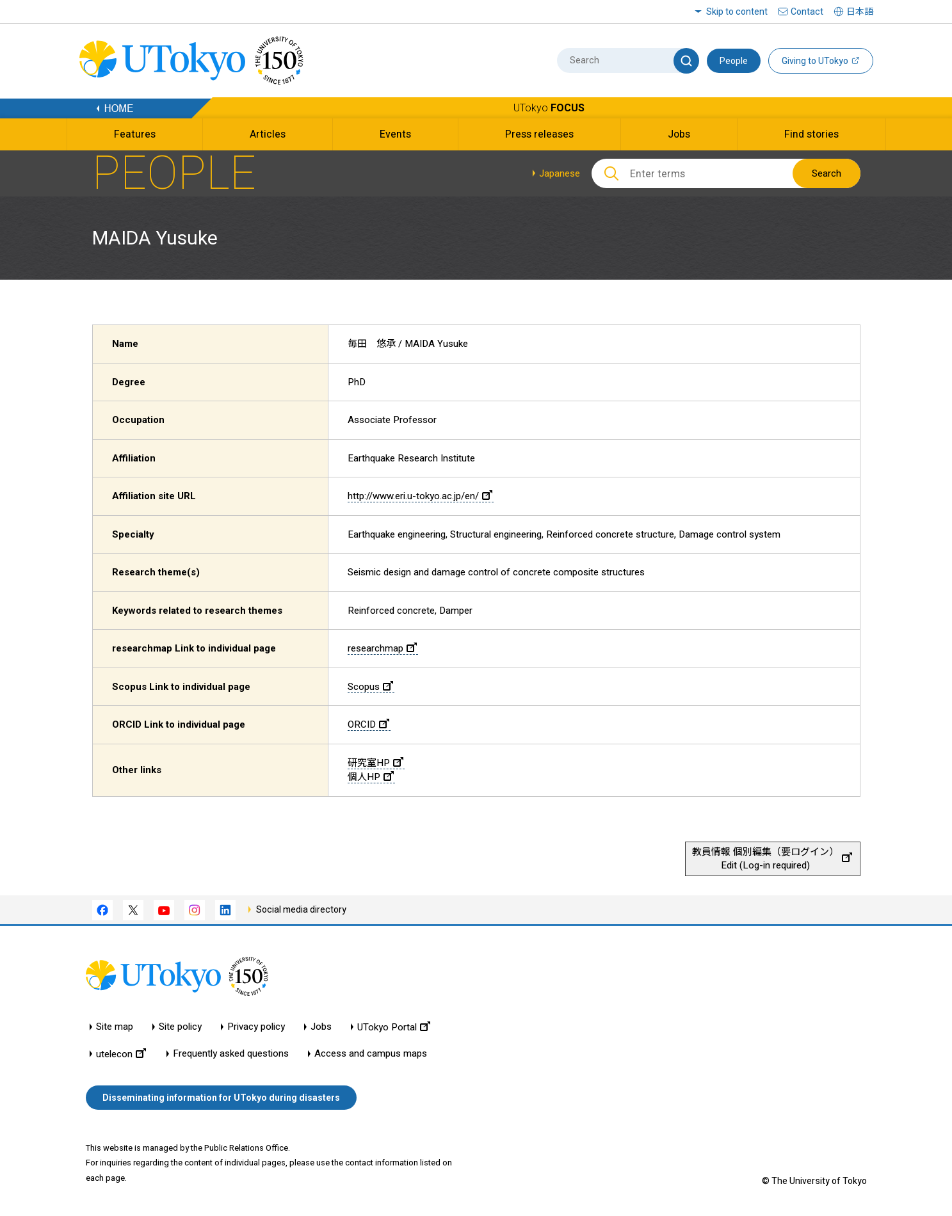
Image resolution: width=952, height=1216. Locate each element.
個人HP (371, 777)
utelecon (121, 1053)
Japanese (559, 173)
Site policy (180, 1027)
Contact (807, 11)
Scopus (370, 686)
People (734, 61)
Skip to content (737, 11)
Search (826, 173)
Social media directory (301, 909)
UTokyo (549, 108)
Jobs (321, 1027)
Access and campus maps (370, 1054)
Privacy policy (256, 1027)
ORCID (368, 724)
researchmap (382, 648)
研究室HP (375, 763)
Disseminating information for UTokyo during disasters (221, 1097)
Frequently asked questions (231, 1054)
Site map (114, 1027)
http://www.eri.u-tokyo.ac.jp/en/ (420, 496)
